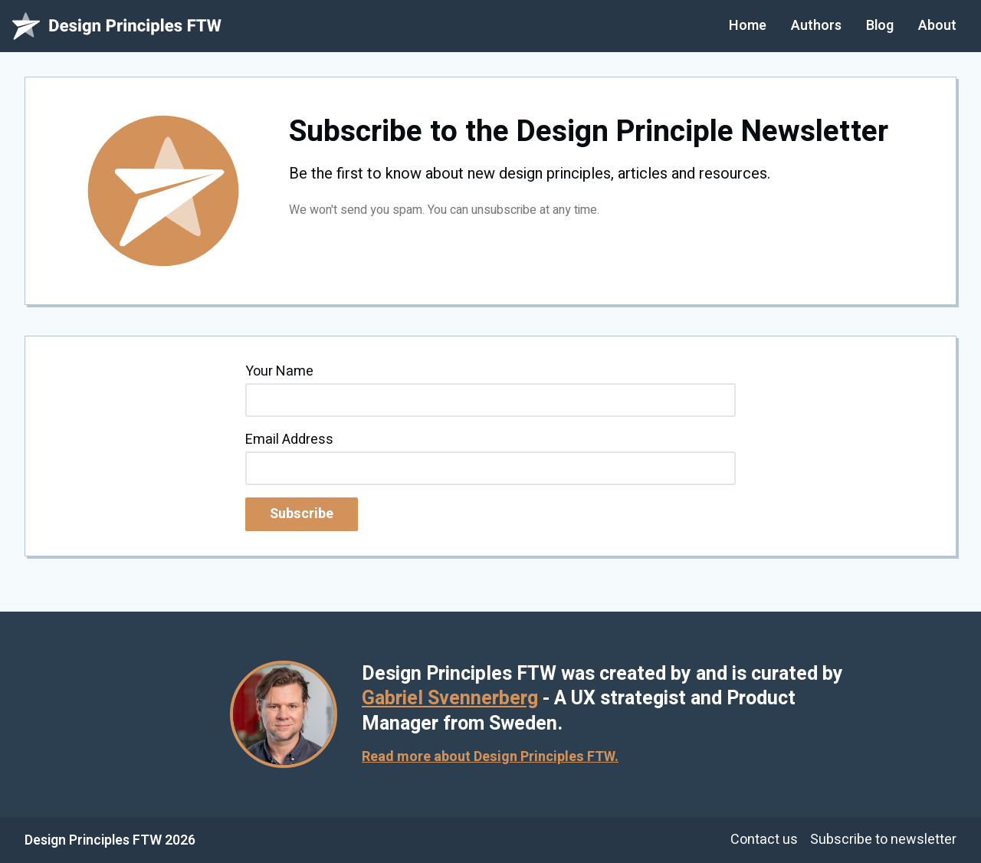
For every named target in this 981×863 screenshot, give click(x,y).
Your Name (279, 371)
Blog (880, 25)
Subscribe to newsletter (883, 839)
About (937, 25)
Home (747, 25)
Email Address (289, 439)
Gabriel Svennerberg (450, 698)
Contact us (764, 839)
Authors (816, 25)
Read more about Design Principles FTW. (490, 757)
